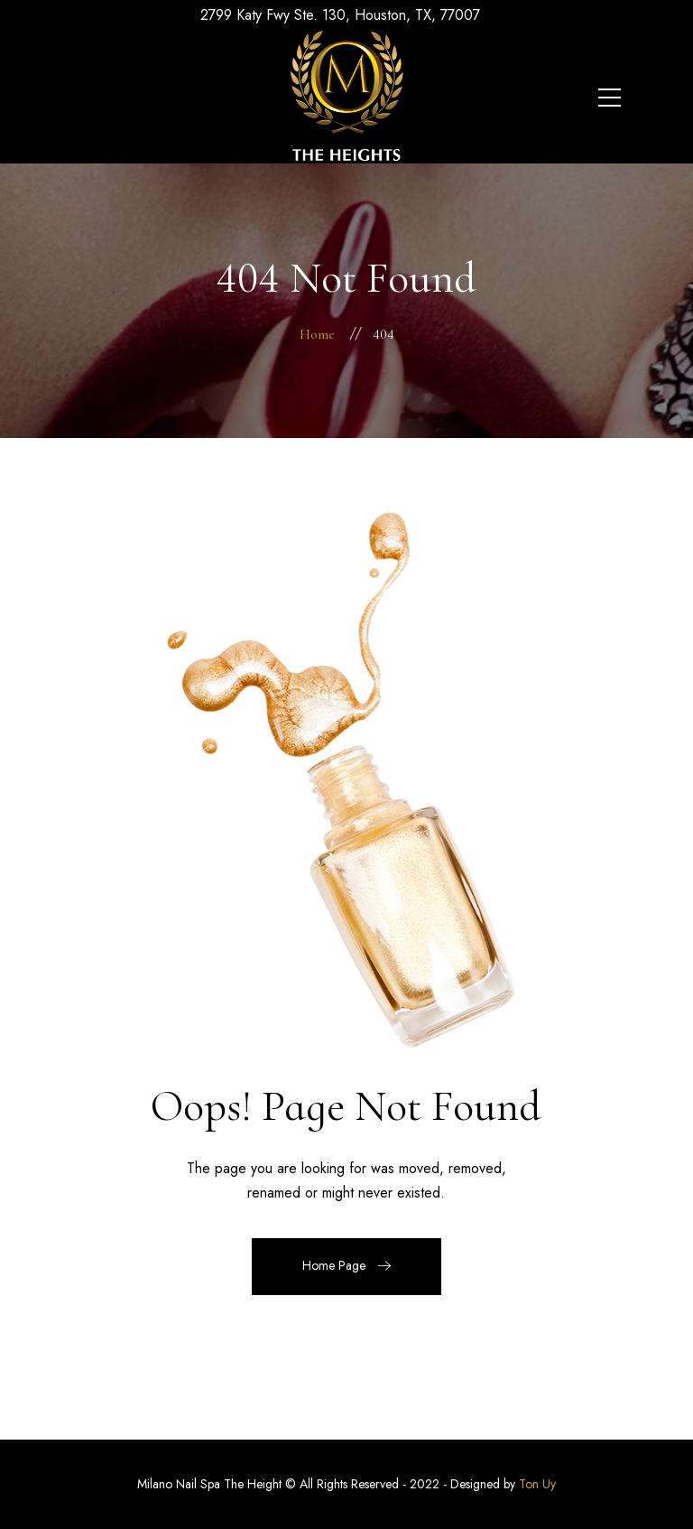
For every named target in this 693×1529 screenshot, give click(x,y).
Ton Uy (537, 1484)
